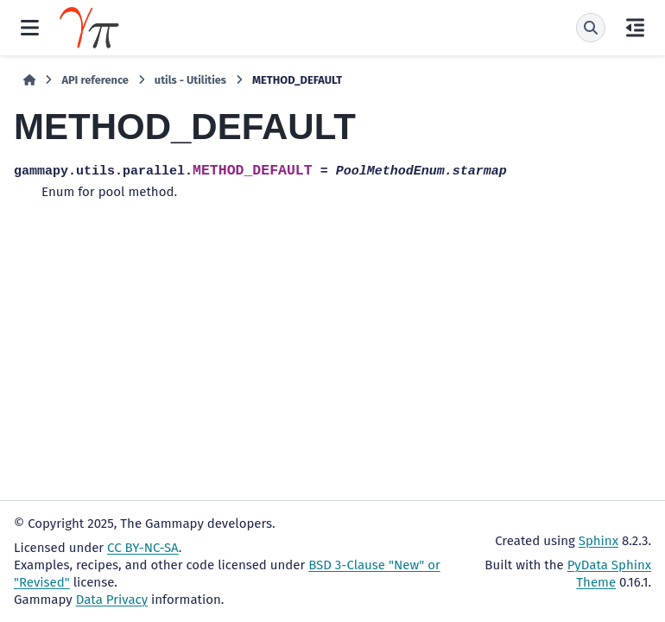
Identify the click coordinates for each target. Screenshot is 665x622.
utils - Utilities (190, 79)
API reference (94, 79)
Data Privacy (112, 599)
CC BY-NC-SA (143, 547)
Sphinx (598, 541)
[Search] (590, 27)
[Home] (29, 80)
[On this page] (635, 27)
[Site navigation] (30, 27)
